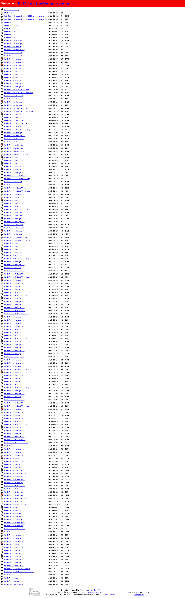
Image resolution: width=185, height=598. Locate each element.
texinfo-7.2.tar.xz (12, 550)
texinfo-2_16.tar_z (12, 47)
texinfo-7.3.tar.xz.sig (14, 566)
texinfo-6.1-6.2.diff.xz (14, 329)
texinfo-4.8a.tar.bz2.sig (15, 228)
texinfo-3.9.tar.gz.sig (14, 74)
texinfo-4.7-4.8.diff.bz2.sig (17, 191)
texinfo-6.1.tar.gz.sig (14, 344)
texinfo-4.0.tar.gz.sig (14, 80)
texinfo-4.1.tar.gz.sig (14, 87)
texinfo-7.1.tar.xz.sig (14, 541)
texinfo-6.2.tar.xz (12, 360)
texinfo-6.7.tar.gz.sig (14, 449)
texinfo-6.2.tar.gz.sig (14, 357)
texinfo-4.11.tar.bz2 (13, 96)
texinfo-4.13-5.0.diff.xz (15, 126)
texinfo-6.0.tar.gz (12, 317)
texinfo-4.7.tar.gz (12, 200)
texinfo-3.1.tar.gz (12, 59)
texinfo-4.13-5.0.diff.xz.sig (17, 130)
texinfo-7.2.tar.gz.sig (14, 547)
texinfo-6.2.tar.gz (12, 354)
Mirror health (139, 595)
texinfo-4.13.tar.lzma (14, 139)
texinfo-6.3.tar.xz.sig (14, 381)
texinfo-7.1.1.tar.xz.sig (15, 529)
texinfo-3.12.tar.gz (13, 65)
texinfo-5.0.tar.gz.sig (14, 265)
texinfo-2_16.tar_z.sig (14, 50)
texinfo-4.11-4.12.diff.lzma (16, 90)
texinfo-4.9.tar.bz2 (13, 243)
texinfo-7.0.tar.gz (12, 507)
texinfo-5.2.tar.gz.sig (14, 301)
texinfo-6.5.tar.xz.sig (14, 418)
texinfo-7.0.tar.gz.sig (14, 510)
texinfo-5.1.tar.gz (12, 280)
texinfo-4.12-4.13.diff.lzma (16, 108)
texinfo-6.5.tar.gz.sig (14, 412)
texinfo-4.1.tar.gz (12, 83)
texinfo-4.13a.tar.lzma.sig (16, 154)
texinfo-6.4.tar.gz (12, 391)
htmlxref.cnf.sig (11, 25)
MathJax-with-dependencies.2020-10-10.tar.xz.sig (26, 19)
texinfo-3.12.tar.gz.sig (14, 68)
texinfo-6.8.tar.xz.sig (14, 467)
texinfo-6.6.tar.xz (12, 434)
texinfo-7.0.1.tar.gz (13, 470)
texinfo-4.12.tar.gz (13, 114)
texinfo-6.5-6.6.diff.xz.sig (16, 406)
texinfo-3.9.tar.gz (12, 71)
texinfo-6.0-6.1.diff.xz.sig (16, 314)
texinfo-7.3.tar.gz (12, 556)
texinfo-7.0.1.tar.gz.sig (15, 473)
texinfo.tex (9, 575)
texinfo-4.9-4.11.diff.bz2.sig (17, 240)
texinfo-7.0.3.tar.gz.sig (15, 498)
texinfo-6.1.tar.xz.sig (14, 351)
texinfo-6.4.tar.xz (12, 397)
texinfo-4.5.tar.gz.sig (14, 172)
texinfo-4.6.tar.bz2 (13, 182)
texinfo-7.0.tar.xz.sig (14, 516)
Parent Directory (11, 10)
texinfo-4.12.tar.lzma (14, 120)
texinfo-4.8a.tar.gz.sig (14, 234)
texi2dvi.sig (9, 31)
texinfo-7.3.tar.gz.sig (14, 559)
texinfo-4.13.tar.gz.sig (14, 136)
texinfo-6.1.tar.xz (12, 348)
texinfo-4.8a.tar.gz (13, 231)
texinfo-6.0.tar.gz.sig (14, 320)
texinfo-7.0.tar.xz (12, 513)
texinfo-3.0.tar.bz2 (13, 53)
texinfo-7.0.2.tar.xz (13, 489)
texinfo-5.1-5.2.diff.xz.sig (16, 277)
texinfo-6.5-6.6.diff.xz (14, 403)
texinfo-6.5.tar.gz (12, 409)
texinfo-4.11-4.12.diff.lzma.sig (18, 93)
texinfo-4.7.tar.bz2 (13, 194)
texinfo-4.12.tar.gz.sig (14, 117)
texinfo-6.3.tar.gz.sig (14, 375)
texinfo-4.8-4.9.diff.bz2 (15, 206)
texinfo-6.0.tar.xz (12, 323)
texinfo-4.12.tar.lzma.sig (15, 123)
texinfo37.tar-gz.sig (13, 584)
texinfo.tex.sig (11, 578)
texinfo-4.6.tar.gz (12, 185)
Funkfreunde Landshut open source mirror (47, 3)
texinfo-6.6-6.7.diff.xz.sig (16, 424)
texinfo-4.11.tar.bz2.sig (15, 99)
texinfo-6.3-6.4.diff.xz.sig (16, 369)
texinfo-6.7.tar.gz (12, 446)
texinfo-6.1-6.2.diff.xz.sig (16, 332)
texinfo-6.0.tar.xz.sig (14, 326)
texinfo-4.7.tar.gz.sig (14, 203)
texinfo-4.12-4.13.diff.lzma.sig (18, 111)
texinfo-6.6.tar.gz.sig (14, 430)
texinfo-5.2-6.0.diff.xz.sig (16, 295)
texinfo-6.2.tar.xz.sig (14, 363)
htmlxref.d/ (9, 13)
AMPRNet (98, 592)
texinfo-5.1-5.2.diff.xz (14, 274)
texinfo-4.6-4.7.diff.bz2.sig (17, 179)
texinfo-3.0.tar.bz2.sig (14, 56)
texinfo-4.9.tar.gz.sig (14, 252)
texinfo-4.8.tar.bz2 (13, 212)
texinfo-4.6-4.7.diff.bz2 (15, 176)
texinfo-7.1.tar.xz (12, 538)
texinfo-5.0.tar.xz (12, 268)
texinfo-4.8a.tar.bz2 (13, 225)
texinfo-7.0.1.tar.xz (13, 477)
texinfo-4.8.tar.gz (12, 219)
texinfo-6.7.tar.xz (12, 452)
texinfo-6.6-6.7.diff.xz (14, 421)
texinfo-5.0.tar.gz (12, 262)
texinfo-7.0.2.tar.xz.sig (15, 492)
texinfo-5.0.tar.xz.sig (14, 271)
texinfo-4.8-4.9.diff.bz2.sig (17, 209)
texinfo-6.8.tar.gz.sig (14, 461)
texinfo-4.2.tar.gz (12, 157)
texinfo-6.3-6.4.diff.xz (14, 366)
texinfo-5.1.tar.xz (12, 286)
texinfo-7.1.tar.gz (12, 532)
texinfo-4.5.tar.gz (12, 169)
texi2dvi (8, 28)
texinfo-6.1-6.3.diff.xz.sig (16, 338)
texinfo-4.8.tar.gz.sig (14, 222)
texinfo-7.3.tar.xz (12, 563)
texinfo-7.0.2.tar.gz (13, 483)
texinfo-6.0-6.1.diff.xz (14, 311)
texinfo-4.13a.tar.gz (13, 145)
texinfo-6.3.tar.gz (12, 372)
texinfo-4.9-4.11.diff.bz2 (15, 237)
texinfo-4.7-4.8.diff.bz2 (15, 188)
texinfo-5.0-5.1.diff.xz (14, 255)
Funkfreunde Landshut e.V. (90, 590)
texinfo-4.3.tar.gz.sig (14, 166)
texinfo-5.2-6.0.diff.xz (14, 292)
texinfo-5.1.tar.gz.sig (14, 283)
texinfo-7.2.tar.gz (12, 544)
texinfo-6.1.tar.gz (12, 341)
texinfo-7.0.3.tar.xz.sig (15, 504)
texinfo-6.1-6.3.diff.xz (14, 335)
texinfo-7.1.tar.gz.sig (14, 535)
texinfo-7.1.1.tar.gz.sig (15, 523)
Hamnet (90, 592)
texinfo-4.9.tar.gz (12, 249)
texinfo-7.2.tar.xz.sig (14, 553)
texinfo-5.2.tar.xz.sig (14, 308)
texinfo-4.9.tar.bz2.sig (14, 246)
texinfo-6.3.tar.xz (12, 378)
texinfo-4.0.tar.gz (12, 77)
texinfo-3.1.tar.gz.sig (14, 62)
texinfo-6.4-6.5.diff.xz (14, 384)
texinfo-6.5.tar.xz (12, 415)
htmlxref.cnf (9, 22)
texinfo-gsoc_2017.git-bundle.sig (19, 572)
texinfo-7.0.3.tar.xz (13, 501)
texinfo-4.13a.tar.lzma (14, 151)
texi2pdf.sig (9, 37)
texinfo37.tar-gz (11, 581)
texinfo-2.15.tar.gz (13, 40)
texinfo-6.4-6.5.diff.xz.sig (16, 387)
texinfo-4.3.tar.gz (12, 163)
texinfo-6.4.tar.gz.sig (14, 394)
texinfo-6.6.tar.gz (12, 427)
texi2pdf (8, 34)
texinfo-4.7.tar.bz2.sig (14, 197)
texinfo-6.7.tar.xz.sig (14, 455)
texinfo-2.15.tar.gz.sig (14, 44)
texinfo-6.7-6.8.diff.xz (14, 440)
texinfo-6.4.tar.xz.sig (14, 400)
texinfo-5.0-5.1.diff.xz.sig (16, 258)
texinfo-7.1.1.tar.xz (13, 526)
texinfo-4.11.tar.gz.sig (14, 105)
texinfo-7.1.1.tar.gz (13, 520)
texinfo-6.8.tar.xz (12, 464)
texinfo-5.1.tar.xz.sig (14, 289)
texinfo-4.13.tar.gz (13, 133)
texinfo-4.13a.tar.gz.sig (15, 148)
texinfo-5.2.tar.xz (12, 305)
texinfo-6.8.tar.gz (12, 458)
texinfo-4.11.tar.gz (13, 102)
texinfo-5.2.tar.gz (12, 298)
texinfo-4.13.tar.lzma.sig (15, 142)
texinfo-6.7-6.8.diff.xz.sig (16, 443)
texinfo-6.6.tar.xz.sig (14, 437)
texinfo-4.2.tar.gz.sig (14, 160)
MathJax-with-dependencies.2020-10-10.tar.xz (24, 16)
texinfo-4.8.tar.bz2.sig (14, 215)
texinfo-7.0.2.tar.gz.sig (15, 486)
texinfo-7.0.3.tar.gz (13, 495)
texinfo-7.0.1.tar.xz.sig (15, 480)
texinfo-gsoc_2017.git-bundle (17, 569)
